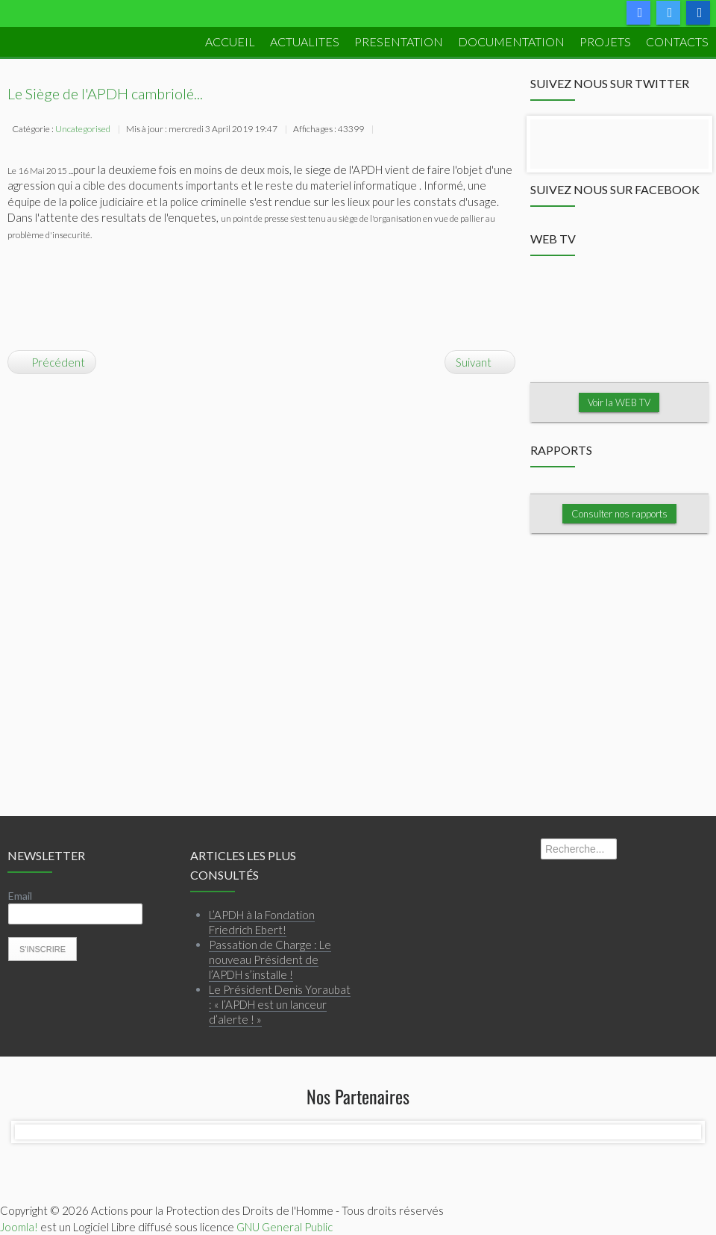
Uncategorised (82, 128)
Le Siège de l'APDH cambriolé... (105, 93)
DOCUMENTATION (511, 41)
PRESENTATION (398, 41)
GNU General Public (284, 1227)
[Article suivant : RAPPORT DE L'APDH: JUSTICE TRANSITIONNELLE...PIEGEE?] (480, 362)
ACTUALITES (304, 41)
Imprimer (386, 131)
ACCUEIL (230, 41)
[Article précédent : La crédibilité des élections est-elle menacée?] (51, 362)
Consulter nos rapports (619, 514)
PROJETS (605, 41)
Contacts (677, 41)
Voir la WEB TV (619, 402)
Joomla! (19, 1227)
